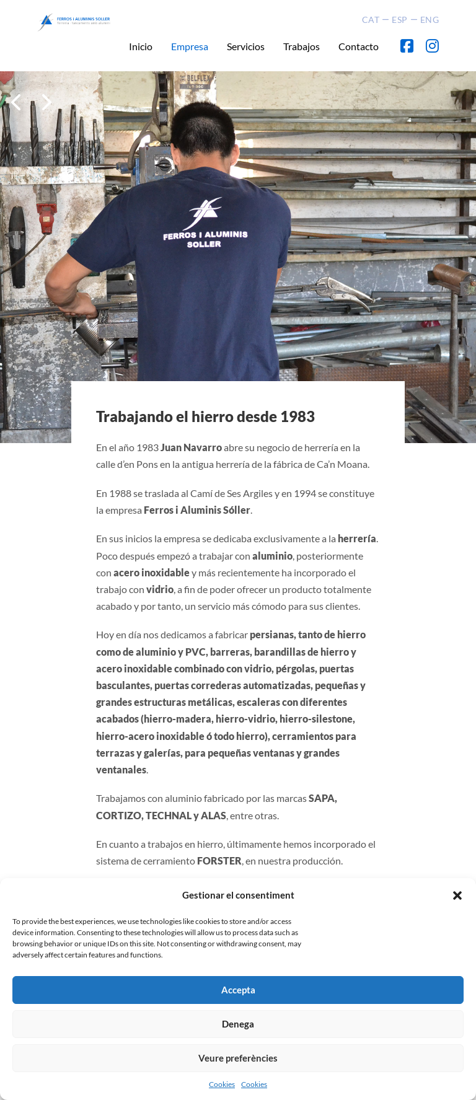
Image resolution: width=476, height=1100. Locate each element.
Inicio (140, 46)
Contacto (358, 46)
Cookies (222, 1084)
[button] (457, 895)
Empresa (189, 46)
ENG (429, 19)
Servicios (246, 46)
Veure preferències (238, 1057)
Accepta (238, 989)
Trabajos (301, 46)
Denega (238, 1023)
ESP (400, 19)
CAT (371, 19)
